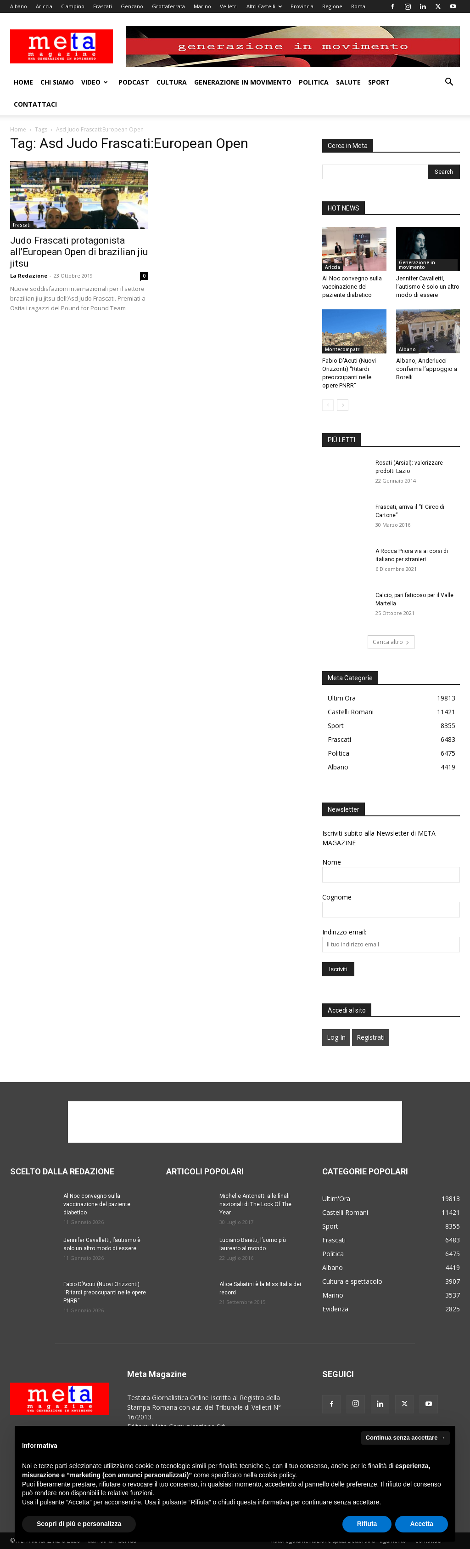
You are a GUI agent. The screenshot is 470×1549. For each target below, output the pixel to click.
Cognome (337, 897)
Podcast (133, 82)
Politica (314, 82)
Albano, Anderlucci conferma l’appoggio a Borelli (426, 369)
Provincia (302, 6)
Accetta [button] (421, 1523)
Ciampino (72, 6)
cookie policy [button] (277, 1475)
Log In (336, 1037)
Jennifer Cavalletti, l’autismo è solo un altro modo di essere (427, 286)
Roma (358, 6)
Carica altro (391, 642)
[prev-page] (328, 405)
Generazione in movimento (242, 82)
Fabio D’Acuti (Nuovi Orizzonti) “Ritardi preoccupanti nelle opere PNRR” (104, 1292)
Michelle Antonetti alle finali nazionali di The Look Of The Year (255, 1204)
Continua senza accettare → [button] (405, 1437)
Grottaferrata (168, 6)
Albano (18, 6)
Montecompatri (343, 349)
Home (23, 82)
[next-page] (342, 405)
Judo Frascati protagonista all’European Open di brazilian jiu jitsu (79, 252)
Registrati (371, 1037)
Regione (332, 6)
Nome (331, 862)
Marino (202, 6)
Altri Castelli (264, 6)
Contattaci (35, 104)
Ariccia (44, 6)
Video (94, 82)
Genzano (132, 6)
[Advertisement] (235, 1122)
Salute (348, 82)
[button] (449, 83)
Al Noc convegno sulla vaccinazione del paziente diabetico (352, 286)
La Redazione (28, 275)
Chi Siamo (57, 82)
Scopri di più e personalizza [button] (79, 1523)
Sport (379, 82)
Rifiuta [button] (367, 1523)
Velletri (229, 6)
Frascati (102, 6)
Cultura (172, 82)
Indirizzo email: (344, 932)
